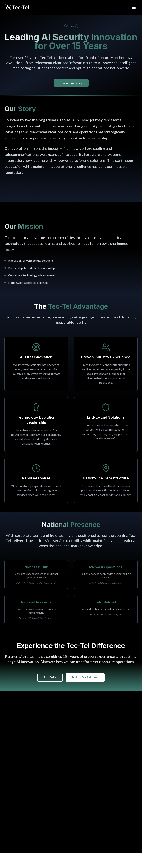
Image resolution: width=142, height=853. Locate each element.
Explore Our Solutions (85, 677)
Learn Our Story (71, 83)
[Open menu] (134, 7)
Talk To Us (50, 677)
